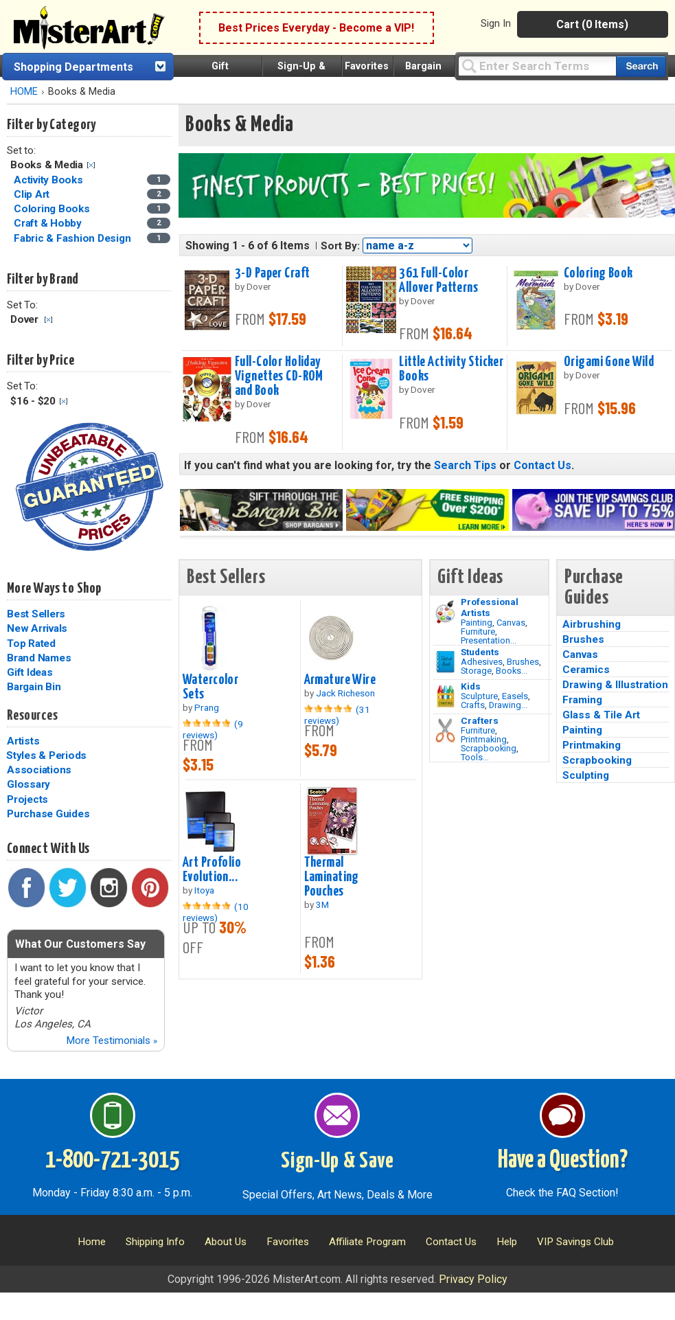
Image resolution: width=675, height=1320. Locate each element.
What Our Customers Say (80, 944)
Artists (23, 741)
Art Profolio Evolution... (212, 870)
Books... (511, 670)
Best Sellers (36, 614)
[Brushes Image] (445, 662)
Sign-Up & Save (337, 1161)
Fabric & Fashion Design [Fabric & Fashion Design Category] (73, 238)
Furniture (478, 631)
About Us (226, 1242)
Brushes (523, 662)
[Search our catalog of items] (641, 66)
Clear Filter (91, 165)
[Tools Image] (445, 730)
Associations (39, 770)
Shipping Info (155, 1242)
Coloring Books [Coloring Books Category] (53, 209)
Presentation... (488, 640)
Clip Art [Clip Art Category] (33, 194)
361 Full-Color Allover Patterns (438, 280)
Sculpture (479, 696)
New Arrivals (37, 628)
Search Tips (465, 465)
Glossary (28, 784)
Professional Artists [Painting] (489, 607)
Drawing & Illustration (615, 685)
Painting (476, 622)
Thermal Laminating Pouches (331, 877)
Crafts (473, 705)
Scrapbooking (488, 748)
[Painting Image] (445, 612)
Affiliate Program (367, 1242)
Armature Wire (340, 680)
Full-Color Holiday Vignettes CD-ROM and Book (279, 376)
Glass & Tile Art (601, 715)
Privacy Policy (473, 1279)
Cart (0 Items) (592, 24)
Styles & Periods (46, 755)
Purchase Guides (48, 814)
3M (322, 904)
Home (92, 1242)
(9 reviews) (213, 729)
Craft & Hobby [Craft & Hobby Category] (49, 223)
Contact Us (542, 465)
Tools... (475, 757)
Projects (27, 799)
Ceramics (586, 669)
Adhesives (482, 662)
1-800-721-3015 (112, 1160)
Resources (32, 715)
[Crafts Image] (445, 696)
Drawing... (508, 705)
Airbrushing (591, 624)
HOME (24, 92)
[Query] (537, 66)
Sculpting (585, 775)
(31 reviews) (337, 715)
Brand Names (39, 658)
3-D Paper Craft (272, 273)
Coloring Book (598, 273)
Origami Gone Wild (609, 362)
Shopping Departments (73, 66)
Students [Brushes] (480, 651)
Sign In (496, 23)
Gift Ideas (30, 672)
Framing (582, 700)
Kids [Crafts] (471, 686)
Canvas (510, 622)
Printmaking (484, 739)
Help (506, 1242)
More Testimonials (111, 1040)
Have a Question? (563, 1160)
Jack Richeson (345, 692)
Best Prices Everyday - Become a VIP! (316, 27)
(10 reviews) (216, 912)
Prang (206, 707)
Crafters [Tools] (480, 720)
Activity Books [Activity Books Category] (49, 180)
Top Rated (31, 643)
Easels (515, 696)
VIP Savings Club (575, 1242)
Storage (476, 670)
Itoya (204, 890)
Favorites (367, 66)
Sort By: (340, 246)
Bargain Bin (33, 687)
